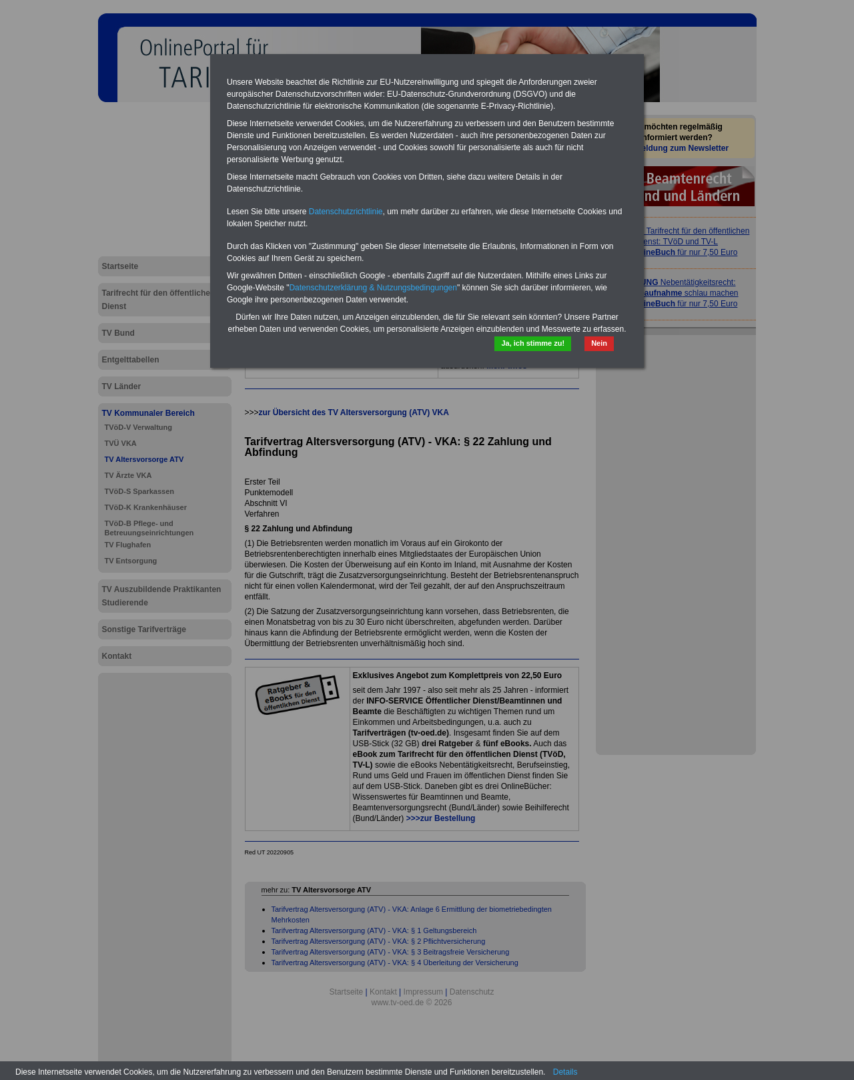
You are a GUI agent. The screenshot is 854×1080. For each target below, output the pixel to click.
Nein (599, 343)
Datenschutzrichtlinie (346, 211)
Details (565, 1072)
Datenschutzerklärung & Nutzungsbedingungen (373, 287)
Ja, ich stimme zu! (532, 343)
